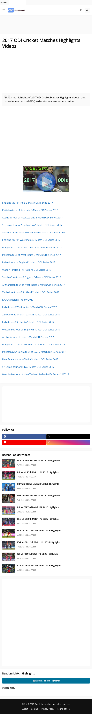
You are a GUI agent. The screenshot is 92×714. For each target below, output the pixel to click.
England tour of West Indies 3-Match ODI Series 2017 (31, 240)
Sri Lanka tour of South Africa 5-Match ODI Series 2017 (32, 225)
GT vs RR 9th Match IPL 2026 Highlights (37, 554)
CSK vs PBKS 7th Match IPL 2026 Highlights (39, 565)
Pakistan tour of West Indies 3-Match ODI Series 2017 (31, 255)
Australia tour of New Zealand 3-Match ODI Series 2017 (32, 217)
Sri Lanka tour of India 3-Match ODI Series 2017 (28, 367)
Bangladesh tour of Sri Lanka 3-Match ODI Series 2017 (32, 247)
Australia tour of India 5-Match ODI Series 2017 (28, 337)
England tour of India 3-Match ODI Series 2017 (27, 202)
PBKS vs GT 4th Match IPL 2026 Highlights (38, 495)
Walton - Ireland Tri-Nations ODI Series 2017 (26, 269)
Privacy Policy (47, 708)
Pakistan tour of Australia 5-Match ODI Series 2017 (30, 210)
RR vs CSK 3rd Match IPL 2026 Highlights (38, 507)
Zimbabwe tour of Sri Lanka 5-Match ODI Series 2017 (31, 314)
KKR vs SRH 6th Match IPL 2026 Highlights (38, 542)
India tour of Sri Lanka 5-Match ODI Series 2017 (28, 322)
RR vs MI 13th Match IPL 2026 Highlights (38, 472)
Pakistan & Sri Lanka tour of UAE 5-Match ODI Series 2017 (34, 352)
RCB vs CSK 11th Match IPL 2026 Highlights (39, 530)
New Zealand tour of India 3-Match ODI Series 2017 (30, 359)
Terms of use (63, 708)
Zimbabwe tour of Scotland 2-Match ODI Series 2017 (30, 292)
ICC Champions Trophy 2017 (17, 299)
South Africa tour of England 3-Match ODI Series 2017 (31, 277)
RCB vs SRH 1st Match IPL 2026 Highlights (38, 460)
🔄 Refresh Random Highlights (46, 680)
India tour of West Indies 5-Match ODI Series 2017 (29, 307)
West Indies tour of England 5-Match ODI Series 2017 (31, 329)
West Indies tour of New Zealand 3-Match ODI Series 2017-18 (35, 374)
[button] (4, 10)
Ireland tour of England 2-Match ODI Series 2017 (28, 262)
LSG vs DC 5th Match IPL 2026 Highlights (38, 519)
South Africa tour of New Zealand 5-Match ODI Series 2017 (34, 232)
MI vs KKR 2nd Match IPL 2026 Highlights (38, 484)
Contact (34, 708)
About (25, 708)
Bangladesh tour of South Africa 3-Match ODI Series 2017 (33, 344)
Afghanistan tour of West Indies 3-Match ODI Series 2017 (33, 284)
